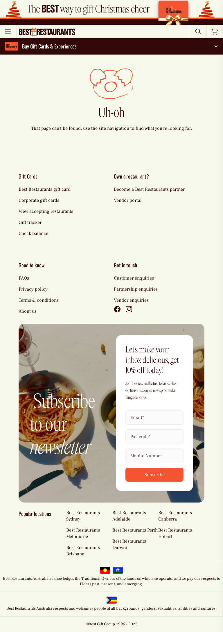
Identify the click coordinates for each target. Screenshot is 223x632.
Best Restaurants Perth (135, 530)
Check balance (33, 233)
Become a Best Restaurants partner (149, 189)
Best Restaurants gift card (45, 189)
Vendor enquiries (131, 300)
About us (28, 311)
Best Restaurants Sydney (83, 516)
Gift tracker (30, 222)
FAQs (24, 278)
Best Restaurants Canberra (175, 516)
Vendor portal (128, 200)
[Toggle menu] (8, 32)
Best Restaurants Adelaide (129, 516)
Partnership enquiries (136, 289)
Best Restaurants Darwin (129, 544)
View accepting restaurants (46, 211)
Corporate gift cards (39, 200)
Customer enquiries (134, 278)
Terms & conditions (39, 300)
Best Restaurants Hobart (175, 533)
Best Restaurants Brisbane (83, 551)
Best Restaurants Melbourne (83, 533)
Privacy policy (33, 289)
